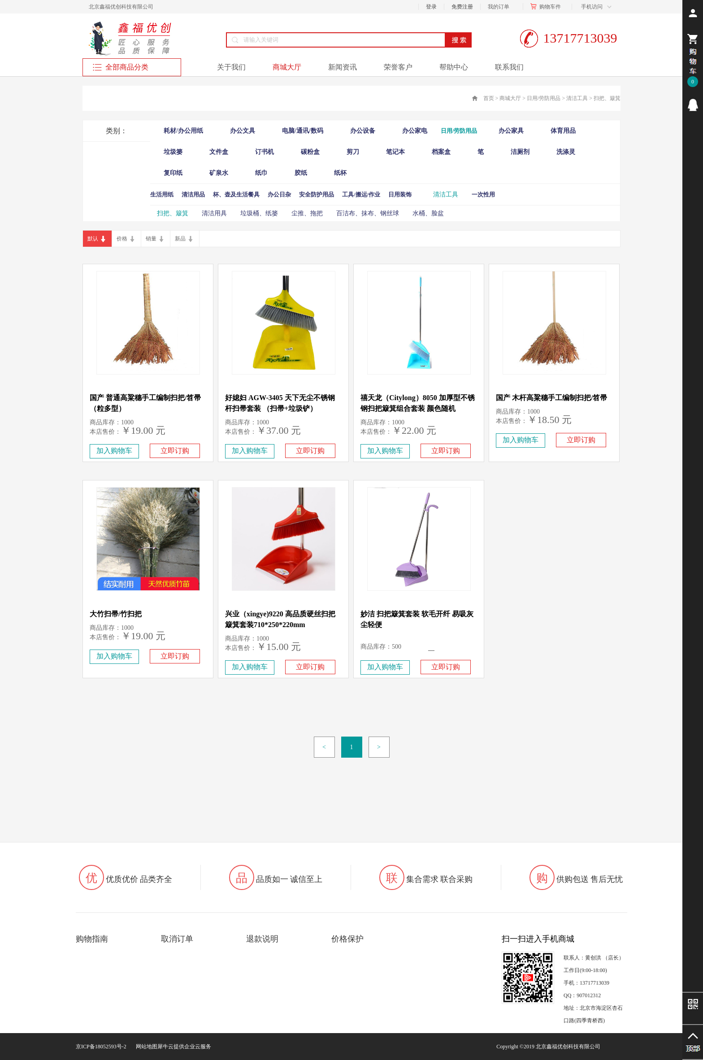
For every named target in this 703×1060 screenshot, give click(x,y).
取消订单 (177, 938)
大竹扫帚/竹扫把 (116, 614)
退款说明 (262, 938)
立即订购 (175, 450)
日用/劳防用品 (543, 98)
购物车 (547, 7)
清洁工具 (577, 98)
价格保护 (347, 938)
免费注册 (462, 7)
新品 (180, 239)
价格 (122, 239)
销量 (151, 239)
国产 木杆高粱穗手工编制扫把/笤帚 (551, 397)
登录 (431, 7)
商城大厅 (510, 98)
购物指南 (92, 938)
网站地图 (145, 1046)
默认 (92, 239)
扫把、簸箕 (607, 98)
